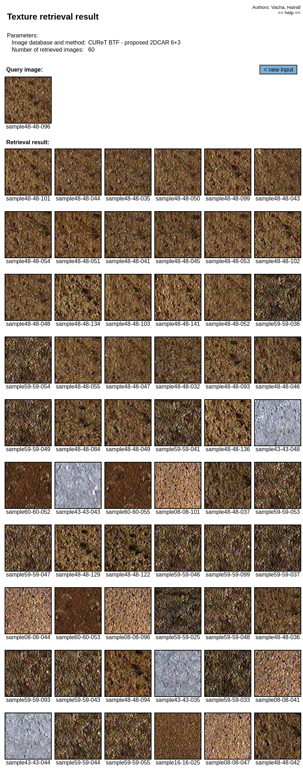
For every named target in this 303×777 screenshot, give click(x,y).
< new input (278, 70)
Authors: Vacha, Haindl (276, 7)
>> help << (289, 12)
